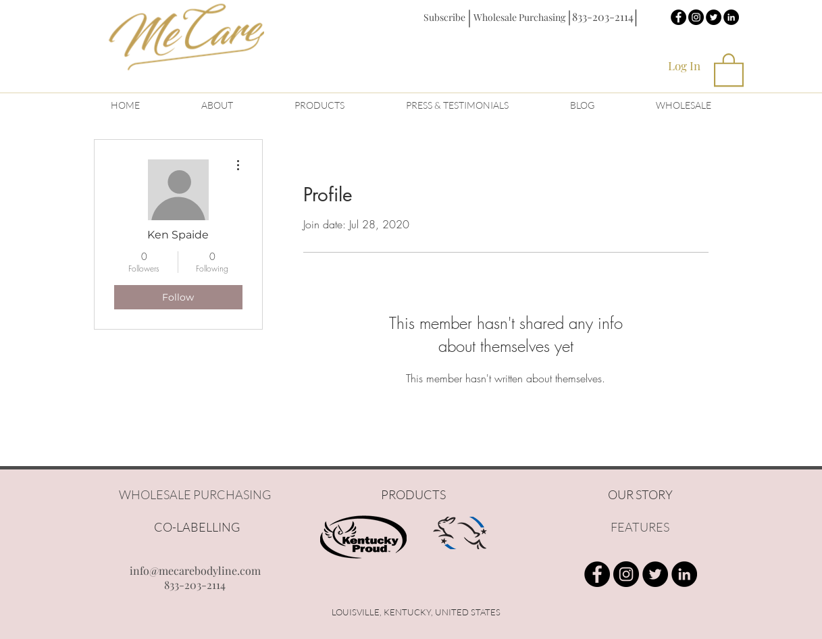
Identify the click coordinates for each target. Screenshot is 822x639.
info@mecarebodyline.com (195, 570)
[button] (444, 17)
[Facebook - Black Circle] (678, 17)
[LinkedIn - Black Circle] (731, 17)
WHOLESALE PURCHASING (195, 494)
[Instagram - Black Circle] (696, 17)
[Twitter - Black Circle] (713, 17)
